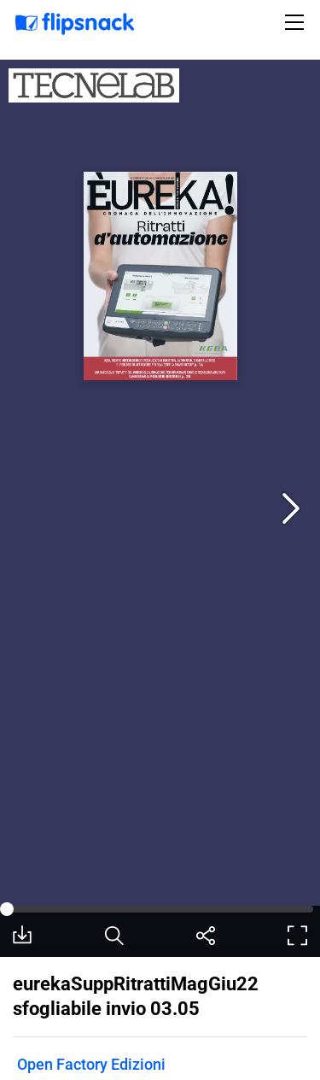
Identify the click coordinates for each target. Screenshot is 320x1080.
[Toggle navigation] (297, 22)
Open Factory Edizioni (91, 1064)
